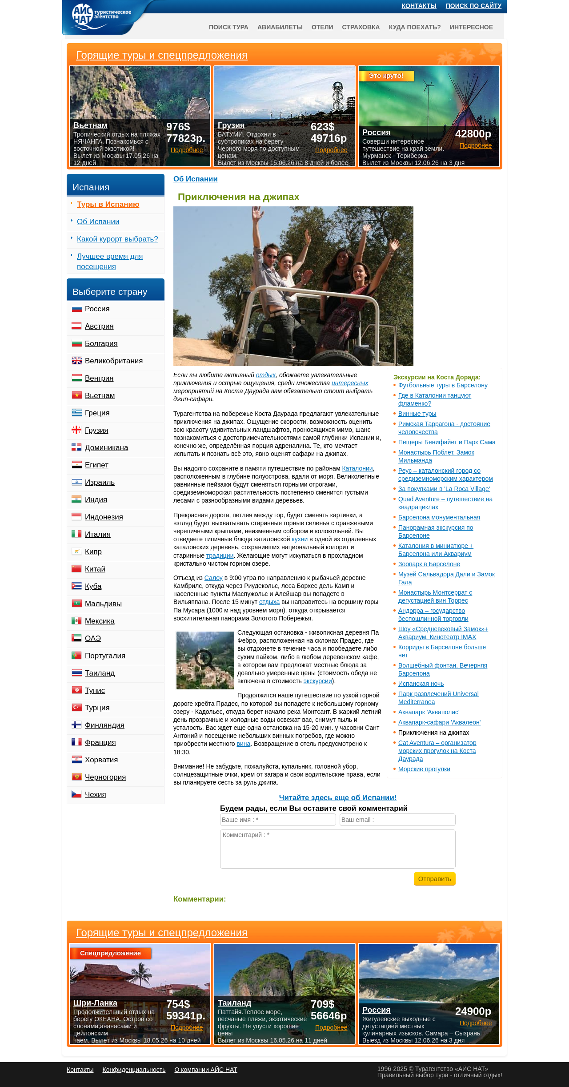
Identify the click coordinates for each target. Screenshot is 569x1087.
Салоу (213, 577)
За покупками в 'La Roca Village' (444, 488)
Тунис (95, 690)
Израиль (100, 482)
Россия (97, 309)
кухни (300, 539)
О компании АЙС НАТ (206, 1069)
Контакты (419, 5)
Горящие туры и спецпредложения (162, 932)
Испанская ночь (421, 683)
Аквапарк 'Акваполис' (429, 712)
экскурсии (318, 680)
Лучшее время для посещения (110, 261)
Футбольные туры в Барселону (443, 385)
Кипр (93, 552)
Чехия (95, 794)
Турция (97, 708)
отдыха (269, 601)
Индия (96, 499)
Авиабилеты (280, 27)
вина (244, 743)
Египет (96, 465)
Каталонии (357, 468)
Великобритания (114, 361)
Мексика (100, 621)
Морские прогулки (424, 769)
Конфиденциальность (133, 1069)
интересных (350, 382)
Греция (97, 413)
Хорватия (101, 760)
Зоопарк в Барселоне (429, 564)
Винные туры (417, 413)
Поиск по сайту (474, 5)
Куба (93, 586)
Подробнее (187, 1027)
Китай (95, 569)
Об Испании (195, 179)
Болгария (101, 343)
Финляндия (104, 725)
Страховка (361, 27)
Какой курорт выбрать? (117, 239)
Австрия (99, 326)
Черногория (105, 777)
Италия (98, 534)
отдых (266, 374)
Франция (100, 742)
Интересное (471, 27)
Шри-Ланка (95, 1002)
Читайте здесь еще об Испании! (338, 797)
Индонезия (104, 517)
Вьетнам (100, 395)
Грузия (96, 430)
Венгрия (99, 378)
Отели (322, 27)
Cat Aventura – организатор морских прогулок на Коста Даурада (437, 750)
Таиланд (100, 673)
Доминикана (106, 447)
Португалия (105, 656)
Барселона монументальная (439, 517)
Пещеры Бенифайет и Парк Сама (447, 442)
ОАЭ (93, 638)
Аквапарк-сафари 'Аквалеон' (439, 722)
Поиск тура (228, 27)
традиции (220, 555)
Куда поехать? (415, 27)
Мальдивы (103, 604)
